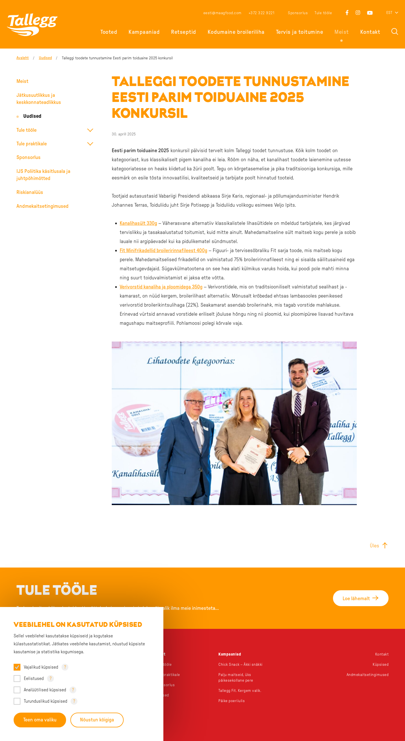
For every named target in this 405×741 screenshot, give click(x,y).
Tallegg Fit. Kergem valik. (240, 691)
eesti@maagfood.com (222, 13)
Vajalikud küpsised (41, 667)
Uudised (45, 58)
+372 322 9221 (261, 13)
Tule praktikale (31, 143)
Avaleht (22, 58)
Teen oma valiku (39, 720)
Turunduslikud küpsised (45, 701)
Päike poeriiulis (231, 701)
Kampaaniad (144, 32)
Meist (341, 32)
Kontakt (370, 32)
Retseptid (183, 32)
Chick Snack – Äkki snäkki (241, 665)
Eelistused (34, 678)
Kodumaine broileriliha (236, 32)
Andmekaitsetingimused (42, 206)
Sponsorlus (298, 13)
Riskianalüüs (29, 192)
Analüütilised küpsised (45, 690)
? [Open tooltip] (65, 667)
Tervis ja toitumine (299, 32)
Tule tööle (323, 13)
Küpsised (381, 665)
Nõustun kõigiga (97, 720)
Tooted (108, 32)
